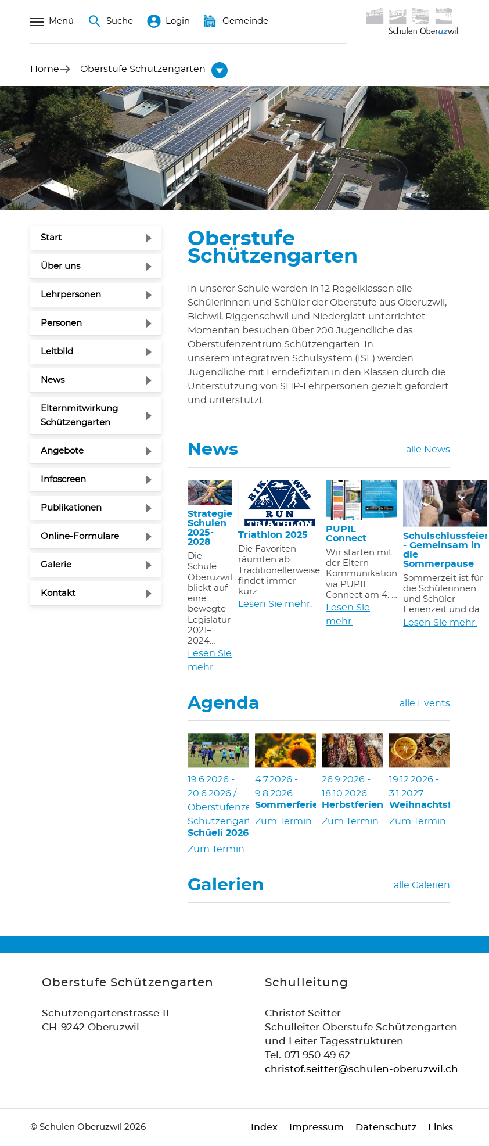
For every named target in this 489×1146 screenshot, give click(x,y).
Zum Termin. (217, 849)
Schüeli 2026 (218, 833)
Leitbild (57, 351)
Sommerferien (286, 805)
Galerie (56, 565)
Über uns (60, 266)
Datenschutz (385, 1127)
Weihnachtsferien (420, 805)
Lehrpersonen (71, 294)
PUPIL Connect (346, 533)
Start (51, 237)
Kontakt (58, 593)
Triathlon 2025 (273, 535)
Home (44, 69)
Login (168, 21)
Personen (61, 323)
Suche (110, 21)
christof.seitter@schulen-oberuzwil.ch (361, 1069)
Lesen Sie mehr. (210, 660)
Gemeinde (236, 21)
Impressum (316, 1127)
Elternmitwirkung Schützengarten (79, 415)
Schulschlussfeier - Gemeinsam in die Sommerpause (445, 550)
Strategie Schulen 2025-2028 (210, 528)
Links (440, 1127)
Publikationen (71, 508)
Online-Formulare (80, 536)
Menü (52, 21)
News (52, 380)
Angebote (62, 451)
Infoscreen (63, 479)
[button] (143, 69)
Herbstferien (352, 805)
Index (264, 1127)
